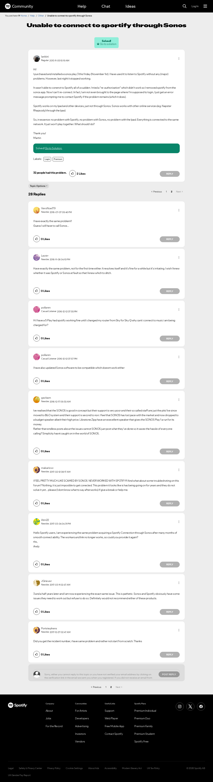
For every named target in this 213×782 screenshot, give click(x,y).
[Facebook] (201, 706)
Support (109, 710)
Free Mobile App (114, 726)
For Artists (81, 710)
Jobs (48, 718)
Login (47, 159)
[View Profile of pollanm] (46, 307)
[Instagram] (180, 706)
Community (19, 6)
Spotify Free (141, 741)
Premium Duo (142, 718)
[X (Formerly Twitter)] (190, 706)
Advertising (82, 726)
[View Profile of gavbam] (46, 397)
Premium (58, 159)
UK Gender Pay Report (19, 775)
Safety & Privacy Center (30, 768)
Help (82, 6)
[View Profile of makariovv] (47, 468)
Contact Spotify (114, 734)
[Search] (184, 6)
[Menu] (205, 6)
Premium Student (144, 734)
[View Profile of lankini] (45, 56)
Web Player (111, 718)
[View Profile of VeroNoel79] (48, 208)
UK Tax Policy (153, 768)
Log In (195, 6)
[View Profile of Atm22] (45, 520)
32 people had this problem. (50, 172)
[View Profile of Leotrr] (44, 255)
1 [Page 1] (166, 191)
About (49, 710)
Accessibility (111, 768)
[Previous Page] (156, 191)
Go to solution (108, 44)
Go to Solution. (53, 148)
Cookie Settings (74, 768)
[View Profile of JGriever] (46, 581)
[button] (178, 58)
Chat (106, 6)
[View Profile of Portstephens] (49, 628)
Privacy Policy (53, 768)
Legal (10, 768)
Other (41, 15)
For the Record (54, 726)
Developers (82, 718)
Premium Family (143, 726)
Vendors (80, 741)
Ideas (130, 6)
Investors (80, 734)
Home (23, 15)
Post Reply (169, 674)
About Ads (93, 768)
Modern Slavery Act (132, 768)
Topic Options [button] (37, 186)
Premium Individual (145, 710)
